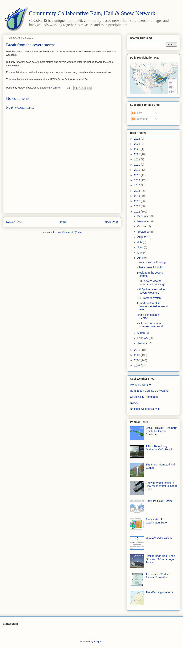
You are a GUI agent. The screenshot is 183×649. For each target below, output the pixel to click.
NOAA (134, 402)
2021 (137, 159)
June (140, 247)
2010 (137, 349)
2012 (137, 206)
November (143, 221)
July (140, 242)
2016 (137, 185)
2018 (137, 175)
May (140, 252)
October (142, 226)
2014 (137, 195)
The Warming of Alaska (159, 592)
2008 (137, 360)
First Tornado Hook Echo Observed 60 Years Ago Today (160, 559)
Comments (140, 118)
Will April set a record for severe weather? (151, 291)
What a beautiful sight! (150, 267)
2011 (137, 211)
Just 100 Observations (159, 537)
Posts (137, 112)
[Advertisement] (62, 204)
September (144, 231)
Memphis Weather (141, 384)
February (143, 338)
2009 (137, 355)
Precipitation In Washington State (156, 521)
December (143, 216)
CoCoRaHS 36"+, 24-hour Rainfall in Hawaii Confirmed (161, 431)
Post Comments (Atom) (69, 232)
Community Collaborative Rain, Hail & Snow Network (92, 13)
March (141, 332)
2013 (137, 201)
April (140, 257)
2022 (137, 154)
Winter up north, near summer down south (150, 325)
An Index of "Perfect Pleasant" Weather (157, 576)
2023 (137, 149)
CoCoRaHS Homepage (144, 396)
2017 (137, 180)
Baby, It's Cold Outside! (159, 500)
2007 (137, 365)
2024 (137, 143)
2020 (137, 164)
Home (63, 222)
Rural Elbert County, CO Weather (149, 390)
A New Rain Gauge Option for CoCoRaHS (159, 448)
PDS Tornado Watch (149, 298)
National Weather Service (145, 408)
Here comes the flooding (151, 262)
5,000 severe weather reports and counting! (151, 282)
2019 (137, 169)
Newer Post (14, 222)
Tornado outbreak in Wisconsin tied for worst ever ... (152, 306)
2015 (137, 190)
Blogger (98, 641)
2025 (137, 138)
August (141, 236)
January (142, 343)
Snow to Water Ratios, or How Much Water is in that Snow (161, 486)
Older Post (111, 222)
